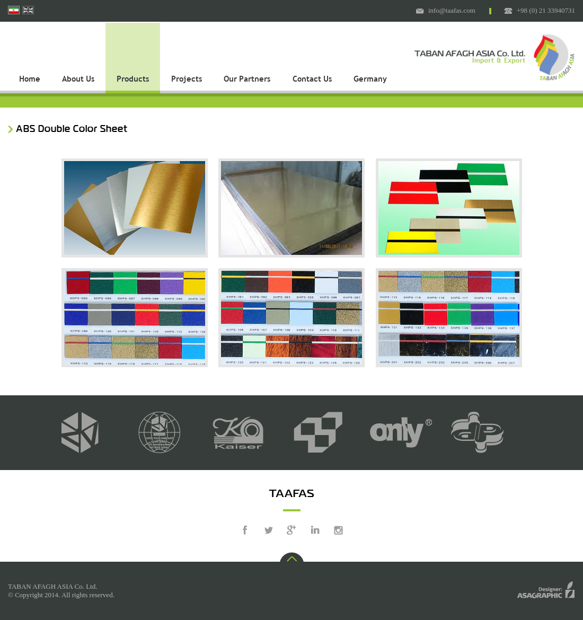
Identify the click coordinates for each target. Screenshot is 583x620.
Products (133, 79)
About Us (78, 79)
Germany (370, 79)
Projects (186, 79)
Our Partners (247, 79)
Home (29, 79)
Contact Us (312, 79)
